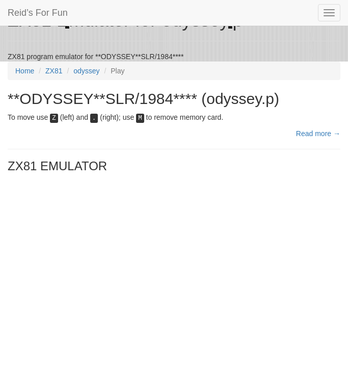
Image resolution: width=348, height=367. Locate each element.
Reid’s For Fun (38, 13)
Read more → (318, 133)
